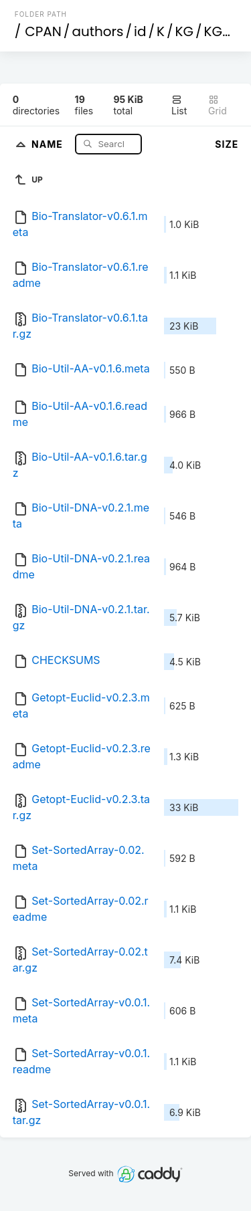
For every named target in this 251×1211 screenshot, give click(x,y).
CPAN (43, 31)
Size (226, 144)
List (179, 105)
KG (184, 31)
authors (97, 31)
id (140, 31)
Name (48, 143)
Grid (217, 105)
